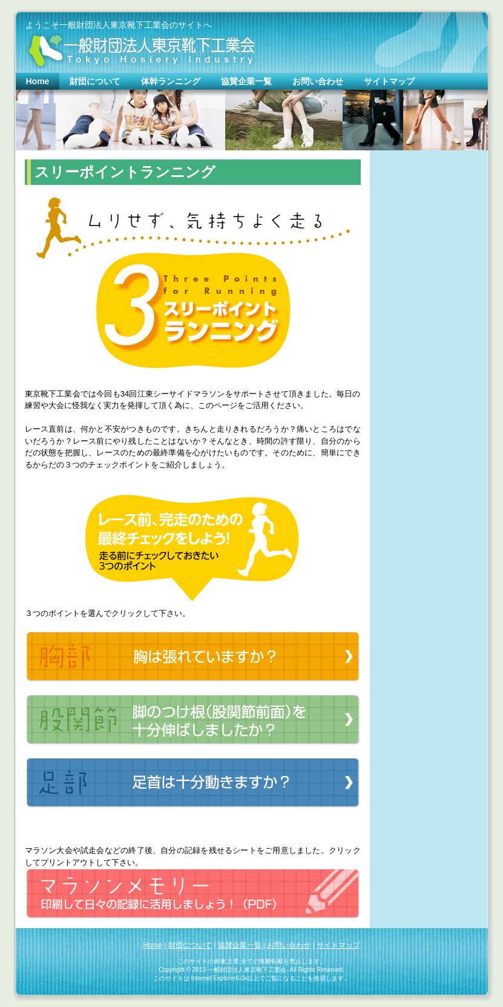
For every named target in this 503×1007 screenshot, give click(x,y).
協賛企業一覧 (239, 945)
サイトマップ (338, 945)
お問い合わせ (289, 945)
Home (152, 945)
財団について (190, 945)
